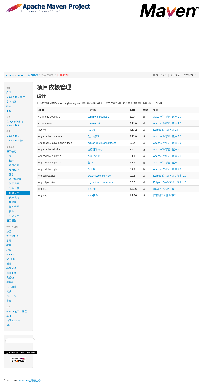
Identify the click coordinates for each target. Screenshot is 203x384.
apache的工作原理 (16, 311)
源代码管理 (15, 179)
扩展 (8, 245)
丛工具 (91, 169)
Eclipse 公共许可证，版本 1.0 (169, 175)
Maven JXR (12, 136)
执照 (8, 106)
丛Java (91, 162)
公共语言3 (93, 136)
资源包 (10, 277)
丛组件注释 (94, 156)
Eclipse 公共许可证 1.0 (165, 129)
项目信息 (18, 151)
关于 (11, 156)
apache (10, 75)
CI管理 (13, 202)
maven (21, 75)
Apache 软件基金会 (30, 380)
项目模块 (14, 169)
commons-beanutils (98, 116)
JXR (8, 249)
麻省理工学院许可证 (164, 188)
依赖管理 (14, 192)
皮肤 (8, 291)
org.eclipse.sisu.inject (99, 175)
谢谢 (8, 325)
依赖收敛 (14, 197)
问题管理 (14, 183)
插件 (11, 211)
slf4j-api (92, 188)
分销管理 (14, 216)
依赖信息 (14, 165)
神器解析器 (12, 236)
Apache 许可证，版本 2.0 (167, 116)
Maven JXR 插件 (15, 97)
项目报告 (18, 220)
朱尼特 (91, 129)
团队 (11, 174)
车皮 (8, 300)
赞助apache (13, 320)
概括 (11, 160)
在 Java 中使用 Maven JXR (14, 123)
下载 (8, 110)
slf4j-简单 (93, 195)
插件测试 (11, 268)
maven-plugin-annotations (102, 142)
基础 (8, 316)
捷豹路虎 (33, 75)
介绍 (8, 92)
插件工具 (11, 272)
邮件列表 (14, 188)
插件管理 (14, 206)
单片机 (10, 282)
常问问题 (11, 101)
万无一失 (11, 295)
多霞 (8, 240)
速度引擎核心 (95, 149)
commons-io (94, 123)
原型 (8, 231)
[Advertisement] (101, 45)
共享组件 (11, 286)
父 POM (10, 259)
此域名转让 (63, 75)
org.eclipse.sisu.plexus (100, 182)
